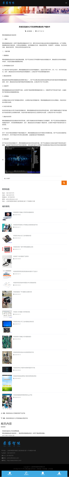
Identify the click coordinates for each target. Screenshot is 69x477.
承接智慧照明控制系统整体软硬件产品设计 (25, 267)
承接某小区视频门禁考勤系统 (21, 307)
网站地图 (28, 464)
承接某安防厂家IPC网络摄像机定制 (23, 242)
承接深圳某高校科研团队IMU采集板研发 (24, 278)
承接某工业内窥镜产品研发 (21, 252)
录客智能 (39, 464)
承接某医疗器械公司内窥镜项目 (22, 332)
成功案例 (41, 16)
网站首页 (35, 16)
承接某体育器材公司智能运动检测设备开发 (25, 220)
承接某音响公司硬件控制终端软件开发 (24, 363)
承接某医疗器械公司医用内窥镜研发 (23, 208)
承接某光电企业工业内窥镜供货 (22, 231)
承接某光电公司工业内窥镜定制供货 (23, 317)
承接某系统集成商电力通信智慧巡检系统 (24, 371)
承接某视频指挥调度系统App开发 (22, 390)
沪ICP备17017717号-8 (19, 464)
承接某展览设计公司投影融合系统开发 (17, 414)
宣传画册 (44, 464)
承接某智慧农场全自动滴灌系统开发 (23, 348)
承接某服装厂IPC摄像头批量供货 (22, 287)
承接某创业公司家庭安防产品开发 (15, 409)
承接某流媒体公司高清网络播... (11, 426)
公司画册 (50, 464)
